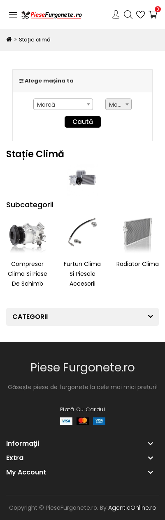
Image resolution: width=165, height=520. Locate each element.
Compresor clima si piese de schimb (27, 274)
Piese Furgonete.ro (82, 368)
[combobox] (63, 104)
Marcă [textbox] (46, 105)
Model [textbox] (117, 105)
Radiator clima (137, 264)
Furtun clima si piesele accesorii (82, 274)
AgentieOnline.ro (132, 508)
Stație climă (35, 40)
